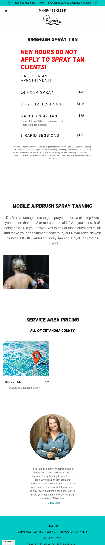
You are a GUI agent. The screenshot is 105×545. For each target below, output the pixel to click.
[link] (52, 19)
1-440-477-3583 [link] (52, 10)
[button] (10, 10)
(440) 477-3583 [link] (52, 537)
